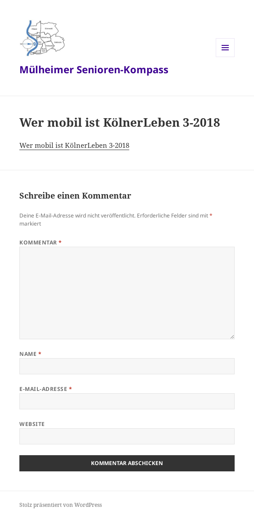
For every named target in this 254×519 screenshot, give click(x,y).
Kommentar (40, 242)
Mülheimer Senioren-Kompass (93, 69)
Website (32, 424)
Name (30, 354)
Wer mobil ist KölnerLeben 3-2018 (74, 145)
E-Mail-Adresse (45, 389)
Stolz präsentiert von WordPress (60, 505)
